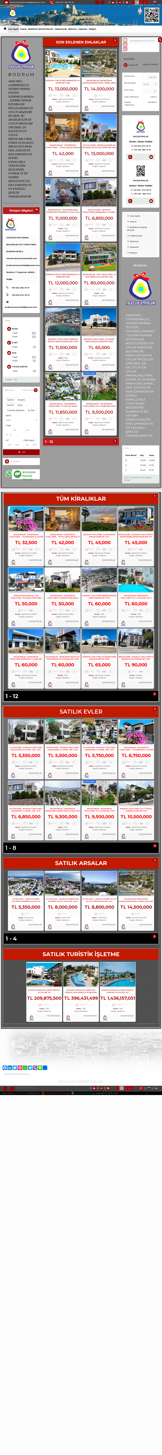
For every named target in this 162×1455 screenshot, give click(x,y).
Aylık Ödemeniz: (131, 97)
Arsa (12, 353)
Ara (21, 452)
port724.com (20, 1096)
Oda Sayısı (29, 440)
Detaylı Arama (30, 390)
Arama (23, 29)
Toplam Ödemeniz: (129, 103)
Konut (12, 329)
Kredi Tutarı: (129, 76)
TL (137, 2)
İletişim (92, 29)
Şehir (9, 415)
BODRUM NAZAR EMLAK (40, 29)
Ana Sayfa (13, 29)
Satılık (24, 333)
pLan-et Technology (84, 1096)
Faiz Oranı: (129, 90)
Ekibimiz (72, 29)
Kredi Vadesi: (130, 83)
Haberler (82, 29)
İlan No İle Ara (15, 462)
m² (7, 440)
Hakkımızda (61, 29)
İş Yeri (12, 343)
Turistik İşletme (17, 367)
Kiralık (24, 336)
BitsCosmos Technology (56, 1096)
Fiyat (8, 425)
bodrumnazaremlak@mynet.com (27, 2)
